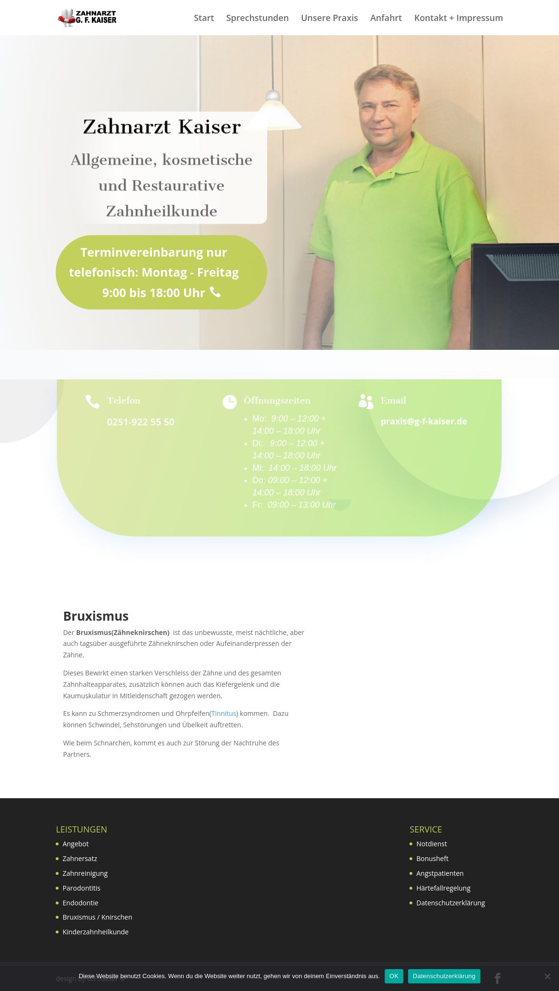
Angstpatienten (439, 873)
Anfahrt (386, 18)
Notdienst (431, 843)
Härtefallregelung (443, 887)
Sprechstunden (257, 18)
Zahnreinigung (85, 873)
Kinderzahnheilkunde (95, 931)
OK (394, 976)
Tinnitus (223, 713)
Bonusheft (432, 858)
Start (204, 18)
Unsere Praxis (329, 18)
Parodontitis (81, 887)
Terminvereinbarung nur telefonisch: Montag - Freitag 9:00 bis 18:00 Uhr (154, 288)
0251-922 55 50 (141, 422)
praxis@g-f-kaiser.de (423, 421)
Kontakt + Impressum (458, 18)
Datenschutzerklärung (450, 902)
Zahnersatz (79, 858)
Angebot (75, 843)
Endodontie (80, 902)
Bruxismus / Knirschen (97, 917)
